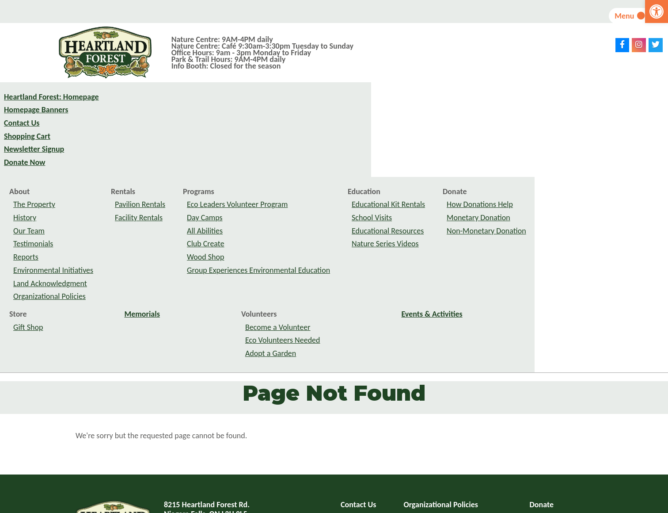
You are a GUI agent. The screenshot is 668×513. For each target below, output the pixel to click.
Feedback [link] (419, 445)
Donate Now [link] (24, 171)
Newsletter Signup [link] (34, 158)
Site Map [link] (355, 445)
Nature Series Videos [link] (518, 158)
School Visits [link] (505, 132)
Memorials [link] (275, 229)
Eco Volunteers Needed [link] (416, 255)
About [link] (153, 106)
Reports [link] (159, 171)
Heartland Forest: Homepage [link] (51, 106)
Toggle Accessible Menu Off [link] (406, 465)
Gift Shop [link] (161, 241)
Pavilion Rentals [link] (273, 119)
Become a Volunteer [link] (411, 241)
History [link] (158, 132)
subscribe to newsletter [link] (534, 465)
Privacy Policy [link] (426, 432)
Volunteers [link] (392, 229)
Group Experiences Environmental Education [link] (391, 185)
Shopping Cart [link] (27, 145)
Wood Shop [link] (338, 171)
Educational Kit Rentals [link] (521, 119)
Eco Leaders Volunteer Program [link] (370, 119)
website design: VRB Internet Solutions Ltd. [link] (379, 505)
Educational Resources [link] (521, 145)
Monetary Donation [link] (612, 132)
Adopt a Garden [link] (404, 268)
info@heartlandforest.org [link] (227, 461)
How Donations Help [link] (613, 119)
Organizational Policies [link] (183, 211)
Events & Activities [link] (565, 229)
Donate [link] (588, 106)
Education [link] (497, 106)
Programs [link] (332, 106)
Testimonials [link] (166, 158)
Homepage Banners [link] (36, 119)
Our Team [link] (162, 145)
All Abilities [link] (338, 145)
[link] (656, 11)
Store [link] (151, 229)
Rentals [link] (256, 106)
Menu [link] (619, 16)
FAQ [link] (347, 432)
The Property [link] (168, 119)
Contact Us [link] (21, 132)
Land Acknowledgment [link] (183, 198)
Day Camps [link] (338, 132)
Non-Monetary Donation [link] (620, 145)
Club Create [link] (339, 158)
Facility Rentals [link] (272, 132)
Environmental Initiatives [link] (187, 185)
